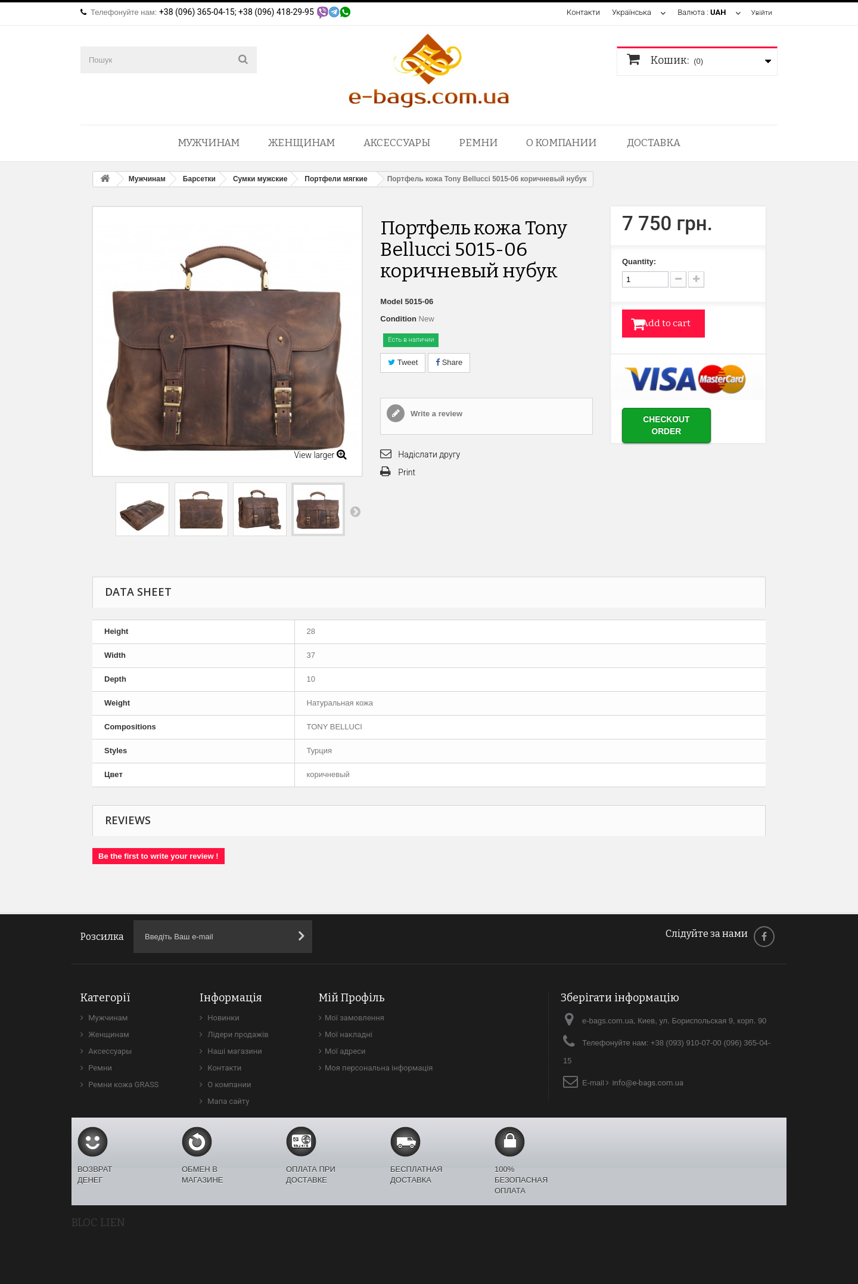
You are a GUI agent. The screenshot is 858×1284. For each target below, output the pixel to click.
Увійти (760, 12)
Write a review (435, 413)
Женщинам (301, 143)
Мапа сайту (227, 1101)
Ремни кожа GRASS (122, 1084)
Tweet (403, 362)
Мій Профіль (352, 997)
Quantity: (639, 261)
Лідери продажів (237, 1034)
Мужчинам (209, 143)
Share (449, 362)
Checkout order (681, 424)
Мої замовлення (354, 1017)
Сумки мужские (260, 179)
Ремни (478, 143)
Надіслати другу (429, 454)
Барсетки (199, 179)
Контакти (581, 12)
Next (355, 511)
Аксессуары (396, 143)
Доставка (653, 143)
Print (406, 472)
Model (391, 301)
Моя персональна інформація (379, 1067)
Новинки (223, 1017)
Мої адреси (345, 1051)
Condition (398, 318)
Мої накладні (348, 1034)
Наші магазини (234, 1051)
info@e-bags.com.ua (647, 1082)
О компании (561, 143)
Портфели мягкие (335, 179)
